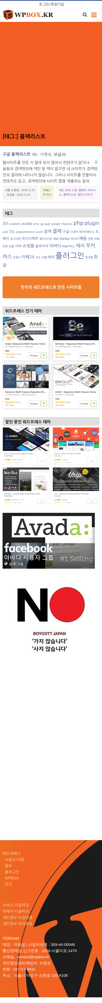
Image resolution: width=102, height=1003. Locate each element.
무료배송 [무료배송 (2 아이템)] (64, 238)
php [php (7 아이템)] (78, 223)
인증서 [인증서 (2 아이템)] (17, 257)
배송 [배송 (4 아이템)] (83, 238)
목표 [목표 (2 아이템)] (55, 238)
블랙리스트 (69, 194)
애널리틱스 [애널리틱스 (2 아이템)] (68, 246)
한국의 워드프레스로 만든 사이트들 (51, 287)
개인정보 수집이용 (17, 917)
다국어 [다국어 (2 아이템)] (74, 232)
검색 (67, 190)
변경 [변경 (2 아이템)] (90, 238)
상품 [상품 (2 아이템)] (11, 246)
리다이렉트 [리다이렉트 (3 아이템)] (30, 238)
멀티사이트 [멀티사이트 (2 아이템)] (45, 238)
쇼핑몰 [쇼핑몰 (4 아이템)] (28, 246)
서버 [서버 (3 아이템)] (18, 246)
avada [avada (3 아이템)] (27, 223)
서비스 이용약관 (16, 905)
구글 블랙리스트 (17, 154)
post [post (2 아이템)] (5, 232)
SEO (49, 194)
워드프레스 (12, 853)
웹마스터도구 (85, 194)
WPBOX (11, 878)
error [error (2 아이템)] (36, 224)
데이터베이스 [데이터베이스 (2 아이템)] (87, 232)
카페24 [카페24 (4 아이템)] (28, 257)
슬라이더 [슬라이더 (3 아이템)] (42, 246)
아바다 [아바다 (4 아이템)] (55, 246)
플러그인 (11, 872)
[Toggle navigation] (93, 15)
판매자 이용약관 (16, 911)
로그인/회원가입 (51, 4)
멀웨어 (82, 190)
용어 (7, 866)
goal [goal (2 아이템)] (47, 224)
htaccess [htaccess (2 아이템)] (67, 224)
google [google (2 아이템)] (56, 224)
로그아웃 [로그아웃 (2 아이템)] (15, 238)
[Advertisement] (50, 77)
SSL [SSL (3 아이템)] (12, 231)
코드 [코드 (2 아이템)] (38, 257)
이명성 (45, 154)
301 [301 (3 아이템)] (6, 223)
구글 (74, 190)
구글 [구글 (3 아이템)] (66, 231)
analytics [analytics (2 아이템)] (15, 224)
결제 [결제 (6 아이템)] (57, 231)
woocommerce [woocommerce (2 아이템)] (25, 232)
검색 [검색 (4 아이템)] (48, 231)
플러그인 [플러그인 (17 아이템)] (69, 255)
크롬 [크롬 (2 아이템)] (44, 257)
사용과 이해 (13, 859)
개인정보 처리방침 (17, 924)
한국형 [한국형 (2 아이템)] (89, 257)
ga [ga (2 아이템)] (42, 224)
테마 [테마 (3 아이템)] (51, 257)
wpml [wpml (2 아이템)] (39, 232)
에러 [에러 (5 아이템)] (80, 245)
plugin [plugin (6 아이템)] (91, 223)
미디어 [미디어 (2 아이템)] (74, 238)
